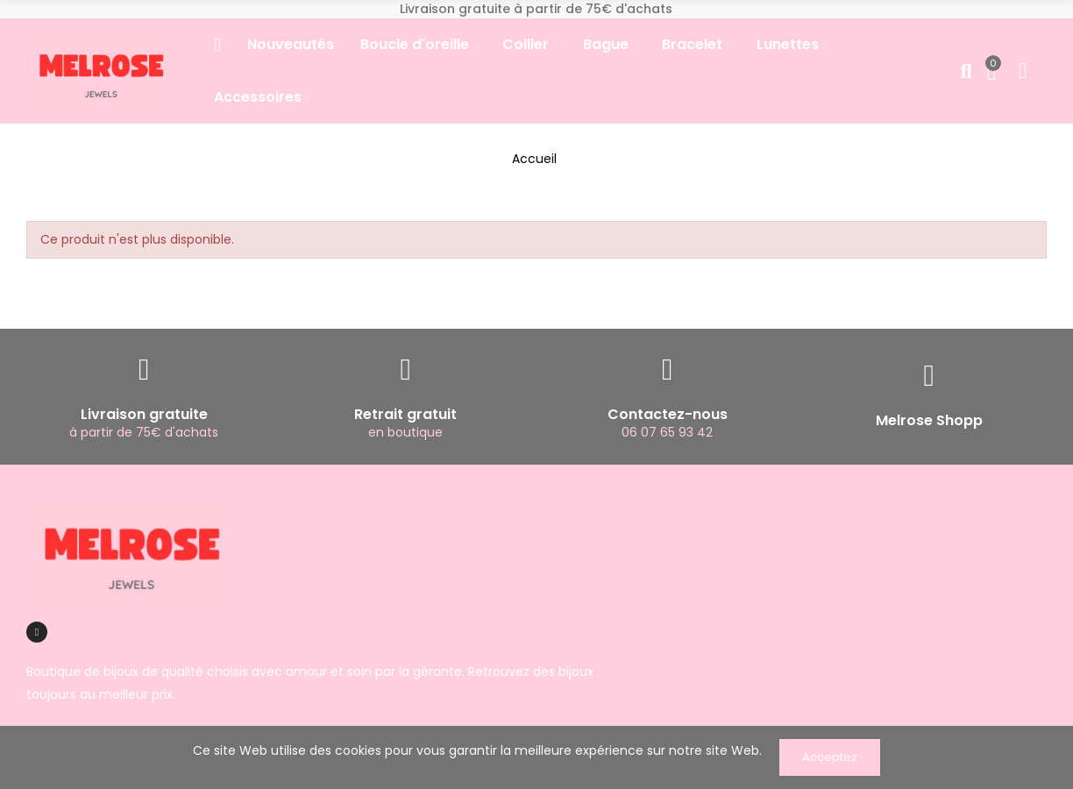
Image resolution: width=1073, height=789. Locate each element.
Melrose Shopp (929, 420)
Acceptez (829, 757)
